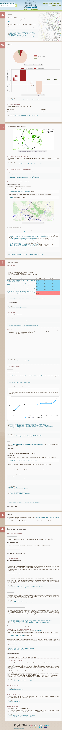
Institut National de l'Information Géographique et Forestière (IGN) (21, 32)
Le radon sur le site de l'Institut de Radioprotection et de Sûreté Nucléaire (23, 478)
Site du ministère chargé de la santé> (18, 307)
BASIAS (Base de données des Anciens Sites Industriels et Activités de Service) (23, 325)
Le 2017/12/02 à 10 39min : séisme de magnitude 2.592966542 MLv (23, 460)
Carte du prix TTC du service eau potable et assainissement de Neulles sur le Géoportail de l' (31, 426)
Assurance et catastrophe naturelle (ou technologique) (19, 493)
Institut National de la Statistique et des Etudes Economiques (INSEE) (22, 33)
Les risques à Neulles (13, 487)
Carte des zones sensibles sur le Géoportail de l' (22, 436)
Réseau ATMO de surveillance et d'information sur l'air (19, 362)
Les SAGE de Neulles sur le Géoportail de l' (21, 648)
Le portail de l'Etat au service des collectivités (17, 35)
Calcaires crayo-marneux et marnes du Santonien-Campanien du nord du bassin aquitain (29, 236)
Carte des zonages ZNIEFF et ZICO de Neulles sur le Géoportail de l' (26, 254)
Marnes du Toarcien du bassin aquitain (17, 243)
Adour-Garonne (38, 630)
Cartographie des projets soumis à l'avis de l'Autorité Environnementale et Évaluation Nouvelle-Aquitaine (29, 622)
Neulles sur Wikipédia (13, 34)
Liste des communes (10, 3)
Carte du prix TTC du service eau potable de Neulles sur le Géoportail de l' (27, 424)
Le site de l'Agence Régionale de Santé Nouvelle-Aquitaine (20, 382)
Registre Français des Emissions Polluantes (17, 492)
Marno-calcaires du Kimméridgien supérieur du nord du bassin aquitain (24, 244)
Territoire (45, 3)
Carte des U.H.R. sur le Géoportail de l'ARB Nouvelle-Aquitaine (21, 680)
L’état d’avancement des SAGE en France (16, 649)
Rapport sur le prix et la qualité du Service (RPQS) (18, 428)
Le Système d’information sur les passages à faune (18, 587)
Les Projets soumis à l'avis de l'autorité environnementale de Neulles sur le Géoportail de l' (30, 620)
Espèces (59, 3)
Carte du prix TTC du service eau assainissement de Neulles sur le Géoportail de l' (29, 425)
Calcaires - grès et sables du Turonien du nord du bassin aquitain (23, 234)
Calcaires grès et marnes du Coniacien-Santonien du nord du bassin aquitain (25, 239)
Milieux (50, 3)
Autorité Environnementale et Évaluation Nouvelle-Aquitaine (20, 621)
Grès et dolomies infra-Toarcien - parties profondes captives (22, 242)
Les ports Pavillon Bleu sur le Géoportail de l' (22, 716)
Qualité (55, 3)
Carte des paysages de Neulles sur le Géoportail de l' (23, 115)
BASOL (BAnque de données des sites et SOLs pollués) (19, 320)
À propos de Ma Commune (19, 728)
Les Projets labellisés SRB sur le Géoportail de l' (22, 602)
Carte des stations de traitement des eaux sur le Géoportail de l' (25, 435)
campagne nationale (13, 469)
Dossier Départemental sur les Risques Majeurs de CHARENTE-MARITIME (28, 444)
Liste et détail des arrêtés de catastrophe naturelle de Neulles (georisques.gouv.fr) (24, 502)
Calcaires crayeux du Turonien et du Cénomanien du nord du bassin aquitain (25, 235)
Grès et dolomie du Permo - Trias (16, 240)
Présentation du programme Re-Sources (16, 689)
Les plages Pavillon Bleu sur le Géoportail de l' (22, 715)
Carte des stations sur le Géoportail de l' (21, 360)
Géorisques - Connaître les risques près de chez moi (19, 488)
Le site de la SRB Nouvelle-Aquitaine (16, 601)
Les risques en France (13, 489)
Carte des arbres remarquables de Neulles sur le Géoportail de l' (25, 163)
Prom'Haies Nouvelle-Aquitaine (15, 165)
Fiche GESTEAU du (17, 635)
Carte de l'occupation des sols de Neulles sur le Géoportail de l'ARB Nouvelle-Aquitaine (25, 99)
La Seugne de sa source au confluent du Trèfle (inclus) (20, 191)
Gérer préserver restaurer (55, 5)
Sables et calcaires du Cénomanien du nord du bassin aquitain (22, 245)
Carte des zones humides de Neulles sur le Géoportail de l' (24, 177)
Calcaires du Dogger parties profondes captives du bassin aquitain (23, 238)
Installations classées (13, 491)
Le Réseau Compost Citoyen (14, 701)
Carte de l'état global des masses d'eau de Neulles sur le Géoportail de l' (27, 298)
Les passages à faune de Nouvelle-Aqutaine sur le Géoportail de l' (26, 586)
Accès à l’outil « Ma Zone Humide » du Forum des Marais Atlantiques (22, 176)
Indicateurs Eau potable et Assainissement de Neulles (19, 427)
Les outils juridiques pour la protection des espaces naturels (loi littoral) (22, 36)
